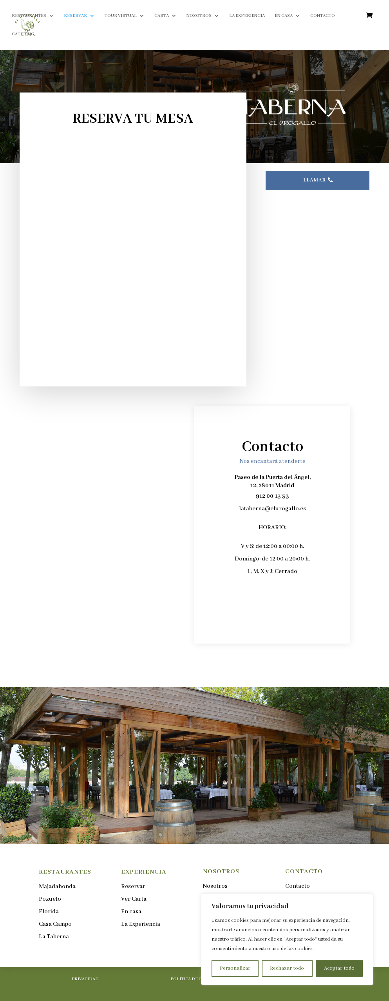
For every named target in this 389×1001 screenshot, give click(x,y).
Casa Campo (55, 924)
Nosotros (215, 886)
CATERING (23, 34)
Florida (49, 911)
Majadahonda (57, 886)
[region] (287, 939)
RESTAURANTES (29, 15)
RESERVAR (75, 15)
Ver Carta (134, 899)
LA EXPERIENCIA (247, 15)
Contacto (297, 886)
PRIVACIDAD (85, 979)
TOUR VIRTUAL (121, 15)
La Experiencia (140, 924)
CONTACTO (322, 15)
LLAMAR (315, 180)
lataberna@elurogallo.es (272, 508)
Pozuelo (50, 899)
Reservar (133, 886)
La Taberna (54, 936)
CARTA (161, 15)
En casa (131, 911)
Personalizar (235, 968)
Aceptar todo (339, 968)
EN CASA (284, 15)
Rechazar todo (287, 968)
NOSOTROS (199, 15)
